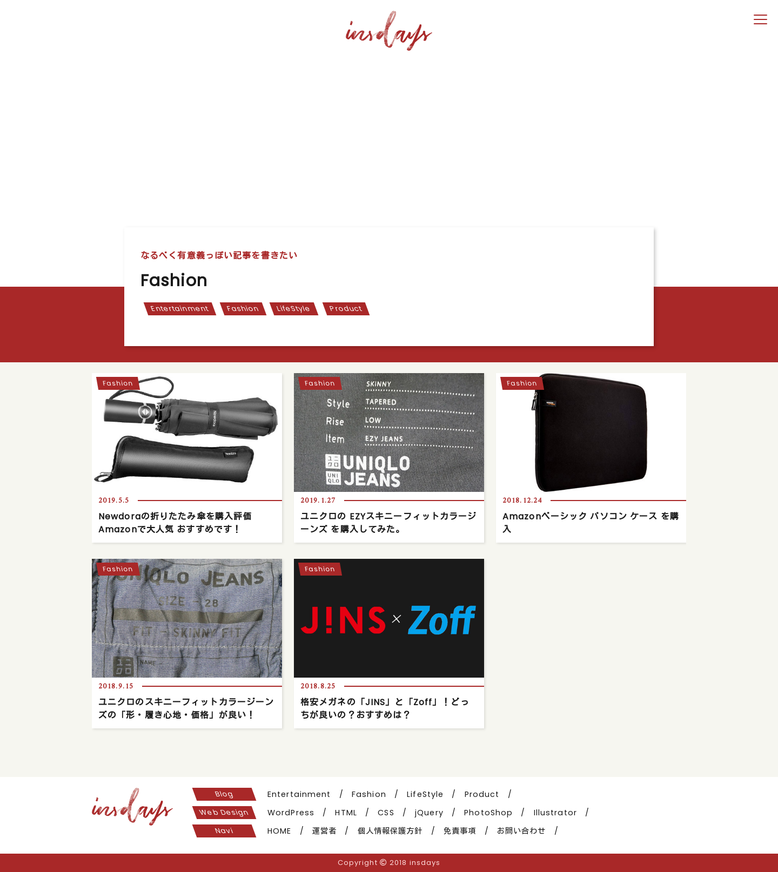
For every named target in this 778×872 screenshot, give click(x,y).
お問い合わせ (521, 831)
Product (346, 308)
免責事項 (460, 831)
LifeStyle (294, 308)
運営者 (324, 831)
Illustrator (555, 812)
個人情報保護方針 (390, 831)
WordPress (290, 812)
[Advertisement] (389, 135)
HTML (346, 812)
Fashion (242, 308)
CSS (386, 812)
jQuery (429, 812)
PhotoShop (488, 812)
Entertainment (179, 308)
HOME (279, 831)
